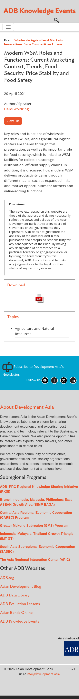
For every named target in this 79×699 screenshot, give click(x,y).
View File (13, 121)
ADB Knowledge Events (19, 621)
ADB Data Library (14, 595)
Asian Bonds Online (16, 613)
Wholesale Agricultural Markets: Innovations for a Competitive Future (34, 42)
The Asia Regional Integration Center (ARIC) (35, 559)
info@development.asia (43, 674)
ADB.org (7, 578)
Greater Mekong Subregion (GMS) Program (34, 525)
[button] (56, 20)
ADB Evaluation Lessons (20, 604)
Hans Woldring (16, 109)
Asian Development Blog (20, 587)
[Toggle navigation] (8, 27)
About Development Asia (27, 407)
